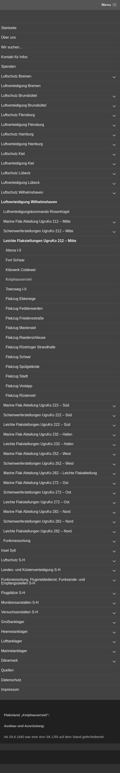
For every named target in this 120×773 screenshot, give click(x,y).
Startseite (9, 28)
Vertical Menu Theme (69, 769)
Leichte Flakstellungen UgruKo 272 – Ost (36, 502)
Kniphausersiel (19, 279)
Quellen (7, 670)
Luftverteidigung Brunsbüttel (23, 105)
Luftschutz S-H (13, 560)
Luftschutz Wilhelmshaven (22, 192)
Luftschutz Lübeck (15, 173)
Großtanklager (12, 622)
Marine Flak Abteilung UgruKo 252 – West (37, 454)
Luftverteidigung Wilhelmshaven (29, 202)
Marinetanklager (14, 651)
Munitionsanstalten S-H (19, 602)
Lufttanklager (11, 641)
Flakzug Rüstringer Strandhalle (30, 347)
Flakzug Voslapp (19, 386)
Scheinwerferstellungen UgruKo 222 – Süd (37, 415)
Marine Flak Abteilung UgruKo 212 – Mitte (36, 221)
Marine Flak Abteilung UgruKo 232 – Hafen (37, 434)
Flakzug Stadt (17, 376)
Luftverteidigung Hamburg (22, 144)
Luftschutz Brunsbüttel (19, 95)
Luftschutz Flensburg (18, 115)
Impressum (10, 689)
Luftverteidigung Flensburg (22, 125)
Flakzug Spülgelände (22, 367)
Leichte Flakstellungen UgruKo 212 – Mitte (39, 241)
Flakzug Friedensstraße (25, 318)
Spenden (8, 66)
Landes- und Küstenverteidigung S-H (30, 570)
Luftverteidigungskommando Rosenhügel (36, 212)
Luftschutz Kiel (13, 154)
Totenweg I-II (16, 289)
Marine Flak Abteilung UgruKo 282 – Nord (36, 512)
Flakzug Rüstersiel (21, 395)
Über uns (8, 37)
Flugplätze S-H (13, 593)
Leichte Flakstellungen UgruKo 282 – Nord (37, 531)
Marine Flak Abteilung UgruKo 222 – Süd (36, 405)
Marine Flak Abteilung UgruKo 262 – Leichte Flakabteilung (50, 473)
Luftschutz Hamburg (17, 134)
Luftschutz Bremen (16, 76)
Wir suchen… (12, 47)
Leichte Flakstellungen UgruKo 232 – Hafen (38, 444)
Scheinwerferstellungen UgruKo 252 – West (38, 463)
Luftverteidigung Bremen (21, 86)
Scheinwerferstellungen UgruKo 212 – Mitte (38, 231)
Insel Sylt (8, 550)
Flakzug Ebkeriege (21, 299)
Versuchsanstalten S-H (19, 612)
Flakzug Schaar (18, 357)
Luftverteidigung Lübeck (20, 183)
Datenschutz (11, 680)
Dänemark (9, 660)
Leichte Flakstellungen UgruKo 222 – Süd (36, 424)
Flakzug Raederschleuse (26, 337)
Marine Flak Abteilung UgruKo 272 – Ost (35, 483)
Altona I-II (13, 250)
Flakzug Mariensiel (21, 328)
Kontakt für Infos (14, 57)
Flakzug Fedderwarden (24, 308)
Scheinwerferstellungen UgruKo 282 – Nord (38, 521)
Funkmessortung (16, 541)
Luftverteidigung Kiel (17, 163)
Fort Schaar (15, 260)
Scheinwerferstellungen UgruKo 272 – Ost (37, 492)
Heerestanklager (14, 631)
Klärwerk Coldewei (21, 270)
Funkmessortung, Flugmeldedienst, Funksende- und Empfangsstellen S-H (43, 581)
